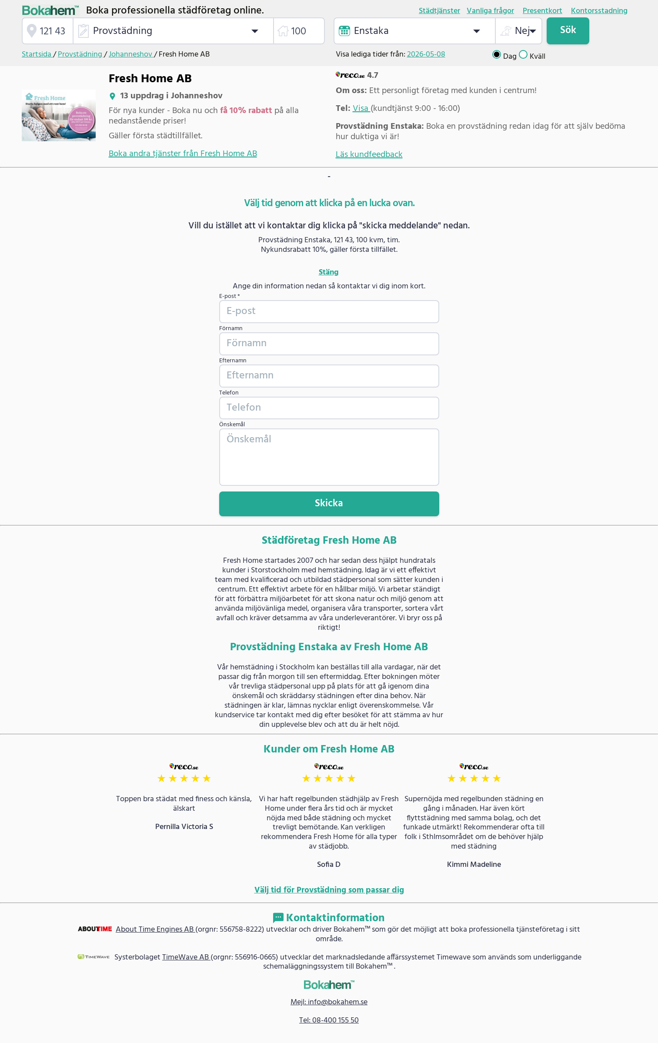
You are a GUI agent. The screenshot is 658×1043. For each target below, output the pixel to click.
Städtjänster (439, 11)
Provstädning (81, 54)
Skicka (329, 503)
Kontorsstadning (599, 11)
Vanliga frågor (490, 11)
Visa (362, 109)
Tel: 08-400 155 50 (329, 1020)
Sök (568, 30)
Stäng (329, 272)
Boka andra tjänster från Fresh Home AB (183, 154)
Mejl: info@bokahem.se (329, 1002)
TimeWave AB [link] (186, 957)
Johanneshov (131, 54)
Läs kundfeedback (369, 155)
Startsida (37, 54)
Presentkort (542, 11)
